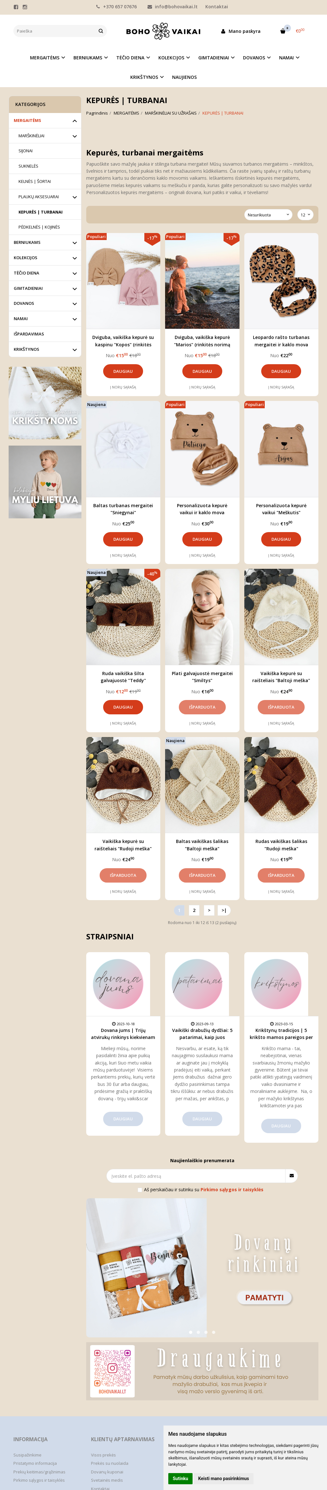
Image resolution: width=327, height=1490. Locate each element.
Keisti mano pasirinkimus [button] (223, 1478)
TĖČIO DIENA (26, 273)
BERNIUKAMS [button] (87, 58)
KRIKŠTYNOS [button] (144, 77)
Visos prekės (103, 1455)
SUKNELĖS (28, 166)
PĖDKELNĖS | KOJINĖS (39, 227)
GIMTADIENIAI (28, 288)
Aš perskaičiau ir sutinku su (203, 1189)
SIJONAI (26, 151)
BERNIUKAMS (27, 242)
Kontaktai (216, 7)
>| (224, 910)
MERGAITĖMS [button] (44, 58)
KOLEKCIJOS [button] (171, 58)
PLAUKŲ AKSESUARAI (39, 196)
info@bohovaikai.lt (173, 7)
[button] (190, 1332)
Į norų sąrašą (123, 387)
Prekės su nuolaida (109, 1463)
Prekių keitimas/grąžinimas (39, 1472)
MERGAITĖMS (27, 120)
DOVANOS (24, 303)
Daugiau (123, 371)
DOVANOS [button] (254, 58)
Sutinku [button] (180, 1478)
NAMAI (21, 318)
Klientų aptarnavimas (123, 1439)
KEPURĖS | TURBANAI (41, 212)
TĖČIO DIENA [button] (130, 58)
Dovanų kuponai (107, 1472)
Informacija (30, 1439)
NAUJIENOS (184, 77)
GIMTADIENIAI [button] (213, 58)
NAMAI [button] (286, 58)
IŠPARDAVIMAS (29, 334)
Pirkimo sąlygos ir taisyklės (39, 1480)
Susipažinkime (27, 1455)
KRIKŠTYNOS (26, 349)
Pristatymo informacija (35, 1463)
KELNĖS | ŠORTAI (35, 181)
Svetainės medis (107, 1480)
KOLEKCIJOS (25, 257)
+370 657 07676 (116, 7)
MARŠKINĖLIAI (31, 136)
